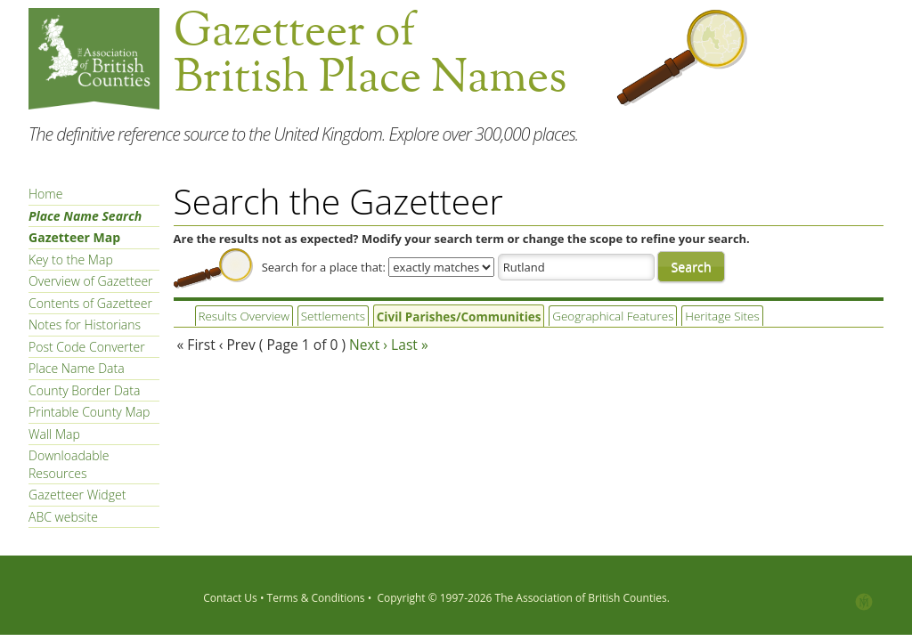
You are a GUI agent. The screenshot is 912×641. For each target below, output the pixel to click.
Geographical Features (587, 316)
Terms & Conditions (316, 597)
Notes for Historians (84, 324)
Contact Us (230, 597)
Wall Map (54, 434)
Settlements (325, 316)
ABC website (63, 516)
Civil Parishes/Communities (443, 317)
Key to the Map (70, 259)
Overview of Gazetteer (90, 280)
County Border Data (84, 390)
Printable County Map (89, 411)
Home (45, 193)
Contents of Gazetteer (90, 303)
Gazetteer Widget (77, 494)
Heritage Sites (690, 316)
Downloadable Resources (68, 464)
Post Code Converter (86, 346)
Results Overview (240, 316)
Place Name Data (76, 368)
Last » (409, 344)
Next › (368, 344)
